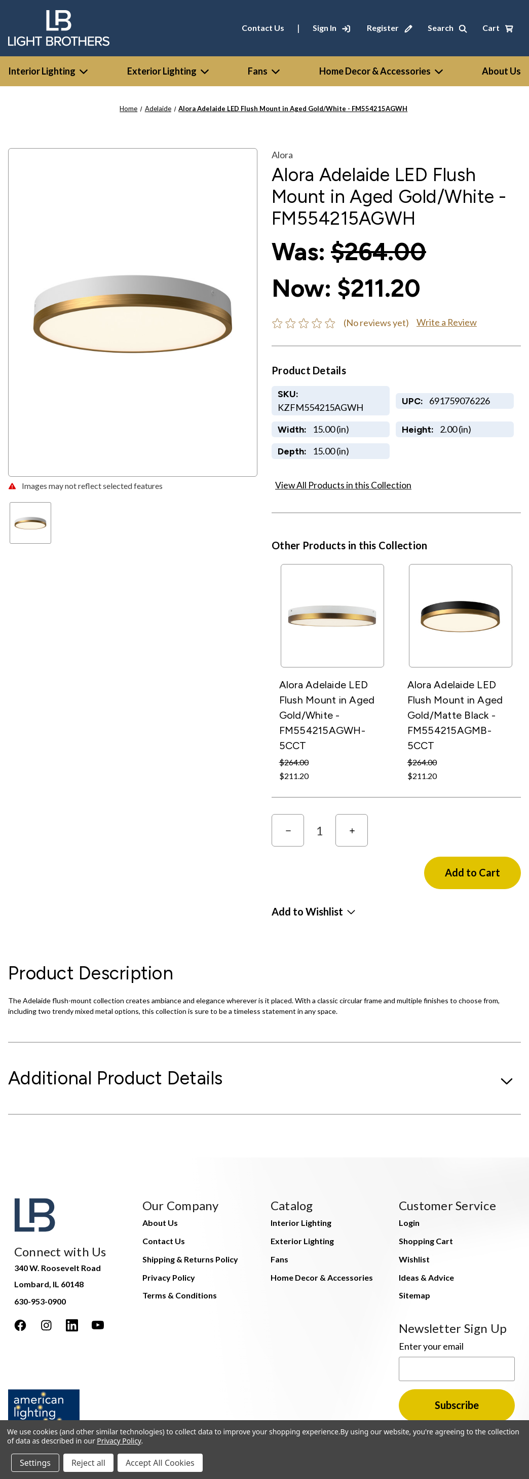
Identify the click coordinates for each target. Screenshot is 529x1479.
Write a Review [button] (447, 322)
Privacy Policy (168, 1277)
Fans (264, 71)
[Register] (389, 28)
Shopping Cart (426, 1241)
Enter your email (431, 1346)
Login (409, 1222)
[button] (313, 911)
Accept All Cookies (160, 1462)
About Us (160, 1222)
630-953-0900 (40, 1301)
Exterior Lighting (168, 71)
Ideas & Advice (426, 1277)
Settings (35, 1462)
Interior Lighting (48, 71)
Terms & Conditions (179, 1295)
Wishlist (414, 1259)
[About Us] (501, 71)
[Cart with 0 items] (498, 28)
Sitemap (414, 1295)
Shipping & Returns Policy (190, 1259)
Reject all (88, 1462)
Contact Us (263, 27)
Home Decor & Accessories (381, 71)
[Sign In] (331, 28)
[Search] (447, 28)
